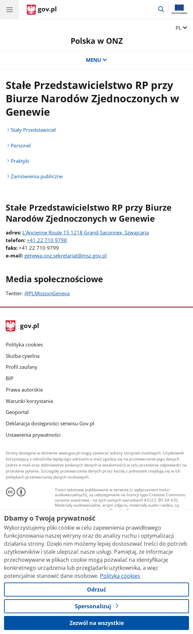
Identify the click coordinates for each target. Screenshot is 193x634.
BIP (9, 378)
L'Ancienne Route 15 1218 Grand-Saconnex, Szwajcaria (85, 232)
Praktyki (20, 160)
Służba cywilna (22, 355)
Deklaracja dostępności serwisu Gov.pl (50, 423)
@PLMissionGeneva (47, 293)
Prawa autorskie (24, 389)
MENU (96, 60)
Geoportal (17, 412)
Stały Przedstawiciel (33, 129)
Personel (21, 145)
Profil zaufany (21, 366)
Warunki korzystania (29, 401)
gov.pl (22, 326)
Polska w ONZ (97, 40)
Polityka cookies (24, 344)
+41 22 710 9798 (47, 240)
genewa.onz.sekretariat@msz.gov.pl (65, 255)
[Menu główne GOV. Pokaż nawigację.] (9, 9)
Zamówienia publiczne (37, 176)
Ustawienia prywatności (33, 434)
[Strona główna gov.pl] (42, 10)
